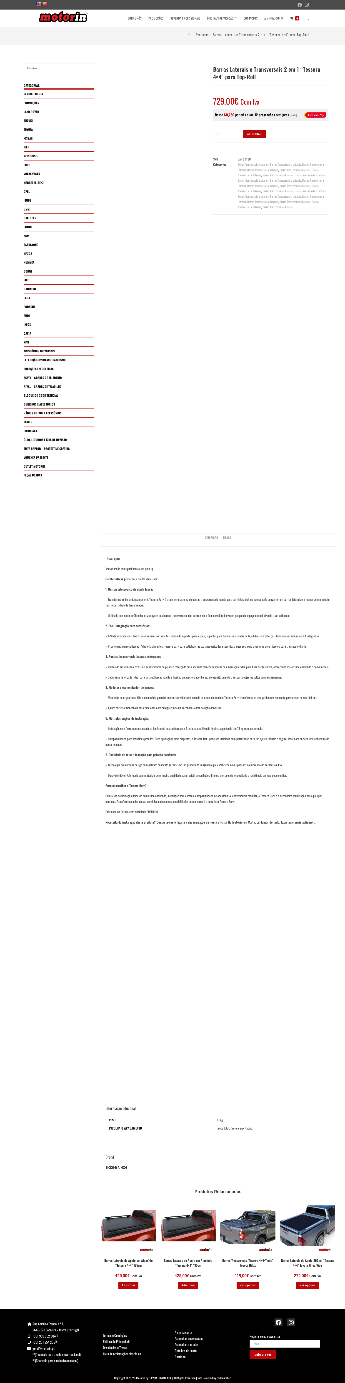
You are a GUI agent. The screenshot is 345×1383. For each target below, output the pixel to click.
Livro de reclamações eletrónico (122, 1353)
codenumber (224, 1377)
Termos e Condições (115, 1335)
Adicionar (254, 134)
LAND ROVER (31, 111)
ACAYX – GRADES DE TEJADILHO (43, 377)
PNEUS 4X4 (30, 430)
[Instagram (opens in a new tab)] (306, 5)
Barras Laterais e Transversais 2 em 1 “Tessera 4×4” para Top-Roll (261, 34)
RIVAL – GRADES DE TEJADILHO (43, 386)
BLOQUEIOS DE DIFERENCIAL (41, 395)
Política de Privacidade (116, 1341)
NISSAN (28, 138)
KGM (26, 235)
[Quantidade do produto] (217, 134)
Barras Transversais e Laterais (253, 164)
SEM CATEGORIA (33, 94)
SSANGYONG (31, 244)
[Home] (190, 34)
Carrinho (180, 1356)
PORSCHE (29, 306)
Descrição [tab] (211, 537)
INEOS (27, 324)
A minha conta (183, 1332)
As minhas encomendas (189, 1338)
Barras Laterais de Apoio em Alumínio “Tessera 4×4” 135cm (188, 1263)
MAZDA (28, 253)
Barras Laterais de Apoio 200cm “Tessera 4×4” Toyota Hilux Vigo (307, 1263)
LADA (27, 298)
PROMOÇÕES (31, 102)
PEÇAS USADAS (33, 475)
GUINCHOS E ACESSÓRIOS (39, 404)
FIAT (26, 280)
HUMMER (29, 262)
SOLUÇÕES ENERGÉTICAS (39, 368)
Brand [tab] (227, 537)
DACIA (27, 333)
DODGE (28, 271)
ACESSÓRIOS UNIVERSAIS (39, 351)
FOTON (28, 227)
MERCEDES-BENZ (34, 182)
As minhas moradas (186, 1344)
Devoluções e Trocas (115, 1347)
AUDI (27, 315)
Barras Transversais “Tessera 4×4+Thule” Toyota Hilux (247, 1263)
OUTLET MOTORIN (34, 466)
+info (293, 115)
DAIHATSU (30, 289)
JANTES (28, 422)
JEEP (26, 147)
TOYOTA (28, 129)
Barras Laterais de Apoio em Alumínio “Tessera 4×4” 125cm (128, 1263)
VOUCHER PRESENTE (36, 457)
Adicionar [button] (128, 1285)
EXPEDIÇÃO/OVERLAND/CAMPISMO (45, 360)
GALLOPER (30, 218)
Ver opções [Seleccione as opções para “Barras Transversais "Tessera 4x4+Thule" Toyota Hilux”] (248, 1285)
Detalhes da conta (186, 1350)
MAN (26, 342)
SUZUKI (28, 120)
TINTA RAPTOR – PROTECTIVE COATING (47, 448)
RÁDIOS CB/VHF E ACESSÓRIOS (43, 413)
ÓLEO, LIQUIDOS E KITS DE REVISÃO (45, 439)
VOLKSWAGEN (32, 173)
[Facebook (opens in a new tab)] (299, 5)
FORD (27, 165)
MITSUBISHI (31, 156)
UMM (27, 209)
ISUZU (27, 200)
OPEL (27, 191)
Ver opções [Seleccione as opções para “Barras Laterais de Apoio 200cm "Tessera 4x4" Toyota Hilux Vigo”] (307, 1285)
